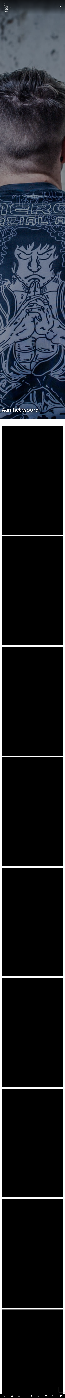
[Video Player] (32, 480)
